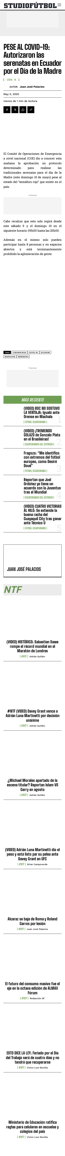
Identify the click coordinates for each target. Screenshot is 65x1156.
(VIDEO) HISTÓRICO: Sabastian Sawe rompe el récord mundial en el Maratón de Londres (32, 646)
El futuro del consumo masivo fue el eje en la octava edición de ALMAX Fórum (32, 988)
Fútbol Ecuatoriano (35, 422)
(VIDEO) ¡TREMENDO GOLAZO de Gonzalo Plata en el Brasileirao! (42, 434)
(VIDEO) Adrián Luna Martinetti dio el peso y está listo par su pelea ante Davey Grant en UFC (32, 854)
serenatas (23, 357)
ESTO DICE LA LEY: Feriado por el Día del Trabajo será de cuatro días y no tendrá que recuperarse (32, 1057)
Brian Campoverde (37, 864)
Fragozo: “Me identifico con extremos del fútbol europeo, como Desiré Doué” (42, 459)
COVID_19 (11, 80)
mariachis (10, 357)
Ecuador (45, 352)
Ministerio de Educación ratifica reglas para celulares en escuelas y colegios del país (32, 1127)
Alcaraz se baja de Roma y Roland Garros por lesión (32, 921)
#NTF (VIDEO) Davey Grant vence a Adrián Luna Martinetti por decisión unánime (32, 716)
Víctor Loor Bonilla (37, 1067)
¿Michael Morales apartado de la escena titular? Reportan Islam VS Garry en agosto (32, 785)
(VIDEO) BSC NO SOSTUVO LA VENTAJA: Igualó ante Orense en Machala (42, 412)
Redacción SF (37, 998)
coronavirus (19, 352)
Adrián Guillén (37, 656)
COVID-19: (33, 352)
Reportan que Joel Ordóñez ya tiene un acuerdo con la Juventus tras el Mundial (42, 486)
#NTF (24, 656)
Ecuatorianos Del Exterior (39, 444)
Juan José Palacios (32, 86)
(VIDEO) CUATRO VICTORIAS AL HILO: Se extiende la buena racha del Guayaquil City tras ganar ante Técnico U (43, 514)
